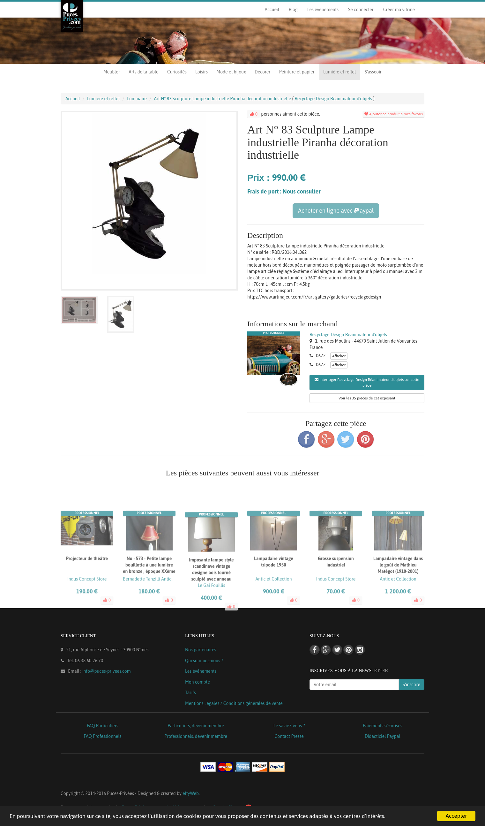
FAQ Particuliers (102, 725)
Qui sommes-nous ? (204, 660)
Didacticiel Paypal (382, 736)
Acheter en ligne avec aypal (336, 210)
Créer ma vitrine (399, 9)
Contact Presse (289, 736)
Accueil (272, 9)
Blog (293, 9)
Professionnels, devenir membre (196, 736)
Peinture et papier (297, 71)
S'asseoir (373, 71)
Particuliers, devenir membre (196, 725)
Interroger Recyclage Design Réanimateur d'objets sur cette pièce (367, 382)
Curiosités (177, 71)
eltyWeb (191, 793)
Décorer (262, 71)
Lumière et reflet (339, 71)
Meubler (111, 71)
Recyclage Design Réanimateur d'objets (348, 334)
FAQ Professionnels (102, 736)
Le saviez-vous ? (289, 725)
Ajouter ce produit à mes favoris (393, 114)
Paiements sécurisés (382, 725)
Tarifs (190, 692)
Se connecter (361, 9)
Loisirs (201, 71)
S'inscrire (411, 684)
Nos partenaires (200, 649)
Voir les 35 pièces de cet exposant (367, 398)
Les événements (323, 9)
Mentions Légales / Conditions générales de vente (234, 703)
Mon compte (197, 682)
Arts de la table (143, 71)
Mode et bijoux (231, 71)
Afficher (339, 356)
